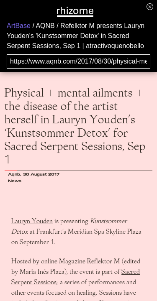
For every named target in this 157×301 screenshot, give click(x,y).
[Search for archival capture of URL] (78, 61)
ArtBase (19, 25)
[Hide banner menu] (150, 6)
